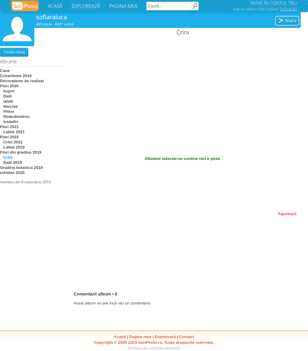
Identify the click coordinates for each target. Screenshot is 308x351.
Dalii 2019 (11, 162)
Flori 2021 (9, 126)
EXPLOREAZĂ (86, 6)
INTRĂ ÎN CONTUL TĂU (274, 3)
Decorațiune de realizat (22, 81)
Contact (186, 336)
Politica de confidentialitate (154, 348)
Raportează (287, 214)
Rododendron (14, 116)
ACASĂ (55, 6)
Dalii (6, 96)
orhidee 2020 (12, 172)
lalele (6, 101)
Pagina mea (140, 336)
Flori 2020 (9, 86)
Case (5, 70)
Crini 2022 (11, 142)
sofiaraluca (51, 17)
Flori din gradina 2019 (21, 152)
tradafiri (9, 121)
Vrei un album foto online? (265, 9)
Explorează (165, 336)
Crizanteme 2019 (16, 76)
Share (287, 20)
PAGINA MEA (123, 6)
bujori (7, 91)
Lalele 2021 (12, 132)
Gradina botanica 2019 (21, 167)
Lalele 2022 (12, 147)
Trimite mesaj (14, 52)
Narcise (9, 106)
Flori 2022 (9, 137)
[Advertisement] (182, 81)
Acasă (120, 336)
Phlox (7, 111)
